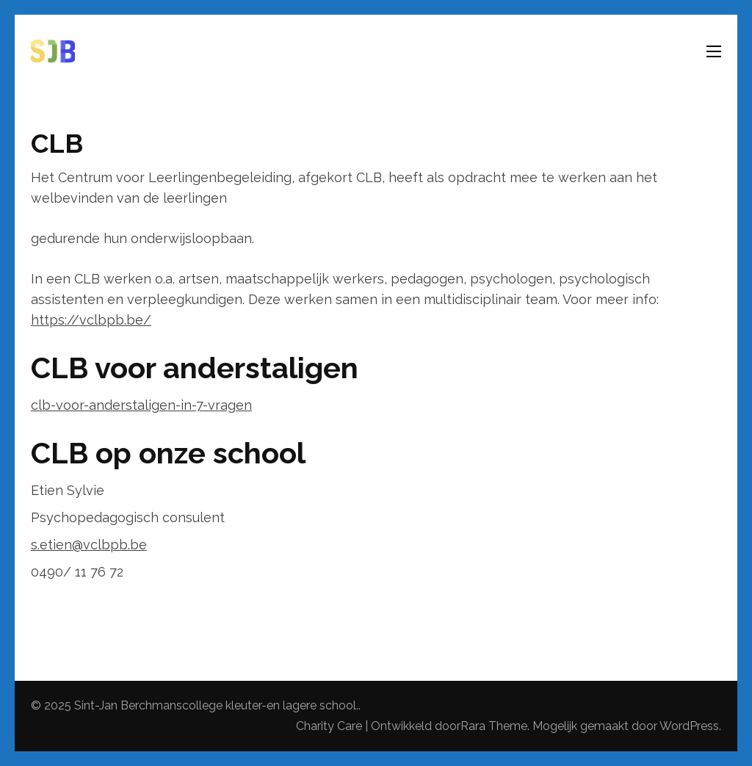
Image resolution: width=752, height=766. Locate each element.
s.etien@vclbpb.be (89, 544)
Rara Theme (493, 726)
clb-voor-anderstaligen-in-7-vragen (141, 405)
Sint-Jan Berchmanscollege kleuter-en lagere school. (216, 705)
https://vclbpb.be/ (91, 320)
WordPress (689, 726)
